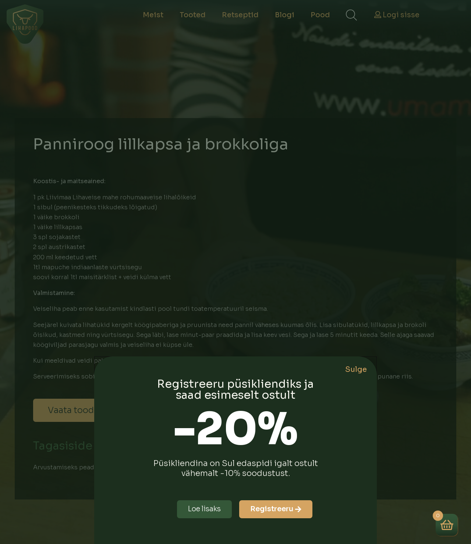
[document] (235, 272)
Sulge (356, 369)
